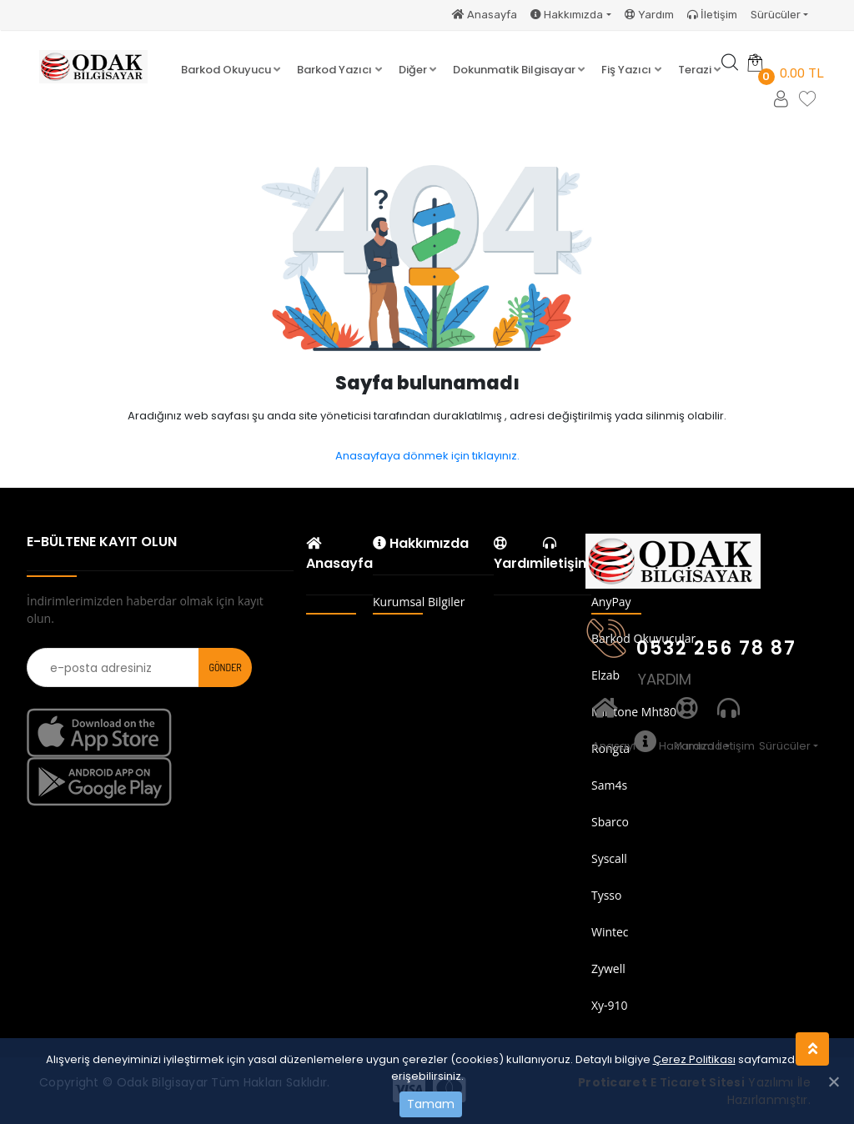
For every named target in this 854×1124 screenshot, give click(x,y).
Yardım (649, 14)
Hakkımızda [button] (566, 14)
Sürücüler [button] (776, 14)
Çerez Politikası (694, 1059)
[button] (231, 70)
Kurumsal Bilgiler (419, 602)
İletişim (712, 14)
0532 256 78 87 (691, 645)
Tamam (431, 1104)
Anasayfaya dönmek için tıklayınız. (427, 456)
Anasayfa (484, 14)
